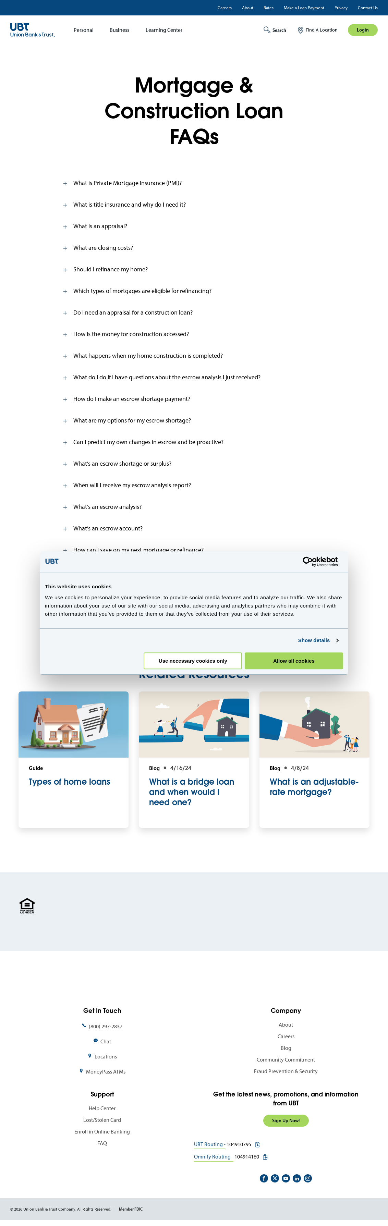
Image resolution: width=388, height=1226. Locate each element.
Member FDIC (131, 1209)
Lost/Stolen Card (102, 1120)
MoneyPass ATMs (105, 1071)
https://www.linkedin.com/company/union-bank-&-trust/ (297, 1178)
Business (119, 30)
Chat (105, 1041)
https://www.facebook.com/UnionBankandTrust (264, 1178)
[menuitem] (81, 30)
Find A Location (322, 30)
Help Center (102, 1108)
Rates (269, 7)
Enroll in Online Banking (102, 1131)
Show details (314, 640)
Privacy (341, 7)
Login (363, 30)
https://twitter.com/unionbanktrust (275, 1178)
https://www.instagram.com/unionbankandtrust (308, 1178)
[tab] (194, 182)
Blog (286, 1048)
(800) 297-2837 (105, 1026)
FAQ (102, 1143)
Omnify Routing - (213, 1156)
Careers (225, 7)
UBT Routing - (210, 1144)
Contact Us (368, 7)
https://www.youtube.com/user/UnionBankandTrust (286, 1178)
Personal (84, 30)
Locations (106, 1056)
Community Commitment (286, 1059)
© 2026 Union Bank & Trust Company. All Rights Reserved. (60, 1209)
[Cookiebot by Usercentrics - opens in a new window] (313, 561)
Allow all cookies (294, 661)
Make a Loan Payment (304, 7)
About (247, 7)
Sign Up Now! (286, 1120)
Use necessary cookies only (193, 661)
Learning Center (164, 30)
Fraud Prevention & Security (286, 1071)
